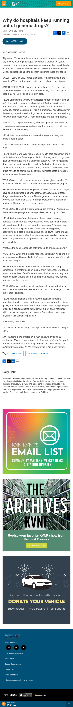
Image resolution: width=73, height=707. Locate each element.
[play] (3, 704)
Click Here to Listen (36, 545)
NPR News (16, 353)
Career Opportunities (13, 664)
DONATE (64, 4)
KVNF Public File (11, 675)
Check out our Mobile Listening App (18, 680)
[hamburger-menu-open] (4, 3)
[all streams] (69, 704)
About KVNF (10, 659)
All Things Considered (38, 353)
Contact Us (9, 669)
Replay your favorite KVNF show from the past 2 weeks (36, 537)
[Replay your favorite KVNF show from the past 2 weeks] (36, 504)
